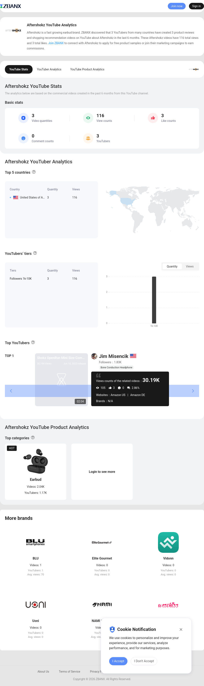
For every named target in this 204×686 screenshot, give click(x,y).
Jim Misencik (113, 356)
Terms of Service (69, 671)
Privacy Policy (98, 671)
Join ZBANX (56, 43)
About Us (43, 671)
